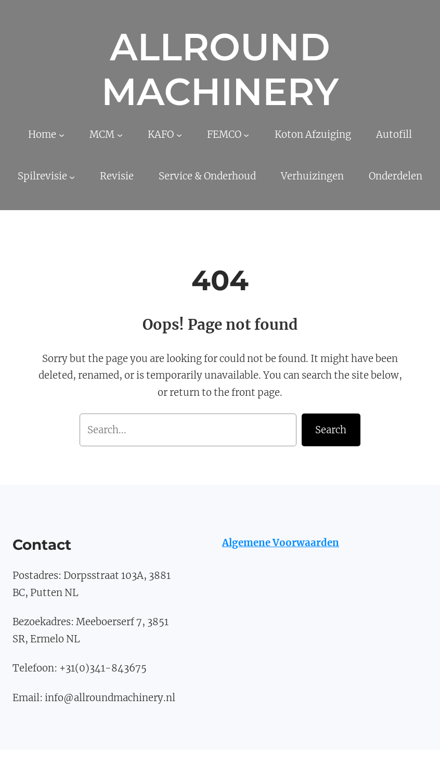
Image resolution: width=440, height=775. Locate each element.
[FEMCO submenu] (246, 135)
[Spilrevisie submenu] (72, 176)
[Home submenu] (61, 135)
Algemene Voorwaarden (280, 543)
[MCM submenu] (120, 135)
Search (330, 430)
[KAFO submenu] (179, 135)
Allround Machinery (220, 69)
